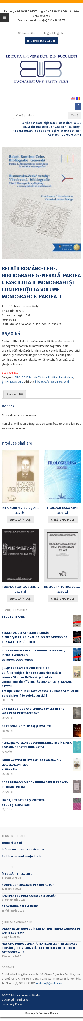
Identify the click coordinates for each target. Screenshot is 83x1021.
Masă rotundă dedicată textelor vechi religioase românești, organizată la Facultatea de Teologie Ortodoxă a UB (39, 948)
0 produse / (44, 41)
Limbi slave (66, 377)
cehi (66, 381)
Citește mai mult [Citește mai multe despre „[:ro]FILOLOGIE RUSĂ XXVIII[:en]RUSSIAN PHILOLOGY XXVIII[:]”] (62, 519)
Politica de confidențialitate (22, 856)
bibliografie (42, 381)
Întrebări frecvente (17, 874)
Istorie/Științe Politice (43, 377)
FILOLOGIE (21, 377)
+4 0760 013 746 (70, 134)
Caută (74, 115)
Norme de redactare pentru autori (28, 884)
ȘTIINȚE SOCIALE (12, 381)
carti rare (56, 381)
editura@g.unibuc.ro (49, 983)
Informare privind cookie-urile (23, 849)
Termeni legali (12, 842)
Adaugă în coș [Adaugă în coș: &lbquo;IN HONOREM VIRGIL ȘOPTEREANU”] (20, 519)
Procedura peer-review (20, 906)
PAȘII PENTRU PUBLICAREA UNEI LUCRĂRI (29, 895)
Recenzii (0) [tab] (15, 394)
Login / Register (54, 33)
